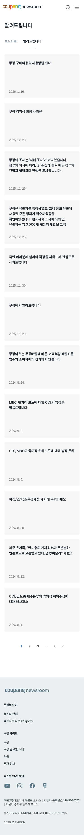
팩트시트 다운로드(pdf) (18, 721)
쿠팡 (6, 742)
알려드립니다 (32, 41)
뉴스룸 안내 (10, 714)
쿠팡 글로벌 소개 (14, 749)
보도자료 (10, 41)
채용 (6, 756)
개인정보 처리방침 (14, 822)
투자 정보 (9, 763)
